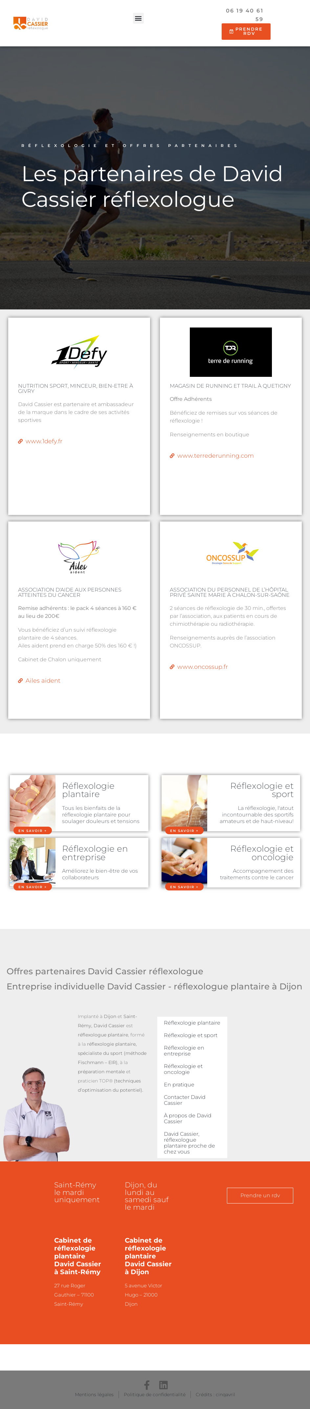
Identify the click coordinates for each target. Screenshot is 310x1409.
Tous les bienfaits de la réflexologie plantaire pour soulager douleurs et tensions (101, 814)
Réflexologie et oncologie (262, 852)
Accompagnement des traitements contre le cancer (257, 874)
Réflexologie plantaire (88, 790)
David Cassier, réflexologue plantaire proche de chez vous (189, 1143)
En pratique (179, 1084)
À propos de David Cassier (187, 1118)
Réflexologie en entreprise (95, 852)
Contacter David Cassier (185, 1100)
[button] (138, 18)
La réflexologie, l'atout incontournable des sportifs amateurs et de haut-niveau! (257, 814)
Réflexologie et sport (262, 790)
